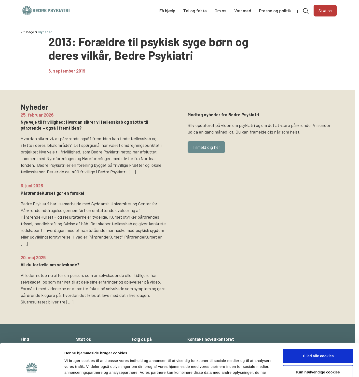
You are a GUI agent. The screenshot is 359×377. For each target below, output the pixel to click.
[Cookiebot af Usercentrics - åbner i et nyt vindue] (31, 367)
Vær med (242, 10)
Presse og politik (275, 10)
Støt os (325, 10)
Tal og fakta (195, 10)
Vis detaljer (255, 367)
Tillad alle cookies (318, 325)
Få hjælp (167, 10)
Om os (220, 10)
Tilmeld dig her (206, 147)
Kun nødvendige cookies (318, 341)
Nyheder (45, 32)
